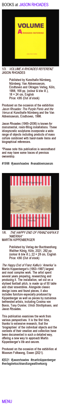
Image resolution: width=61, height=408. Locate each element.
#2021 (5, 360)
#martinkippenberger (43, 360)
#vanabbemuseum (42, 163)
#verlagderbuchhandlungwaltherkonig (24, 364)
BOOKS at (10, 4)
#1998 (5, 163)
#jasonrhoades (20, 163)
